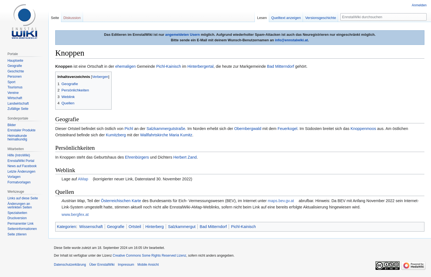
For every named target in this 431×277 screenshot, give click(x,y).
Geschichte (15, 71)
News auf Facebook (22, 166)
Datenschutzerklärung (70, 265)
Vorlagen (13, 177)
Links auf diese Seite (22, 198)
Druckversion (17, 218)
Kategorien (66, 226)
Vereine (13, 93)
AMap (83, 179)
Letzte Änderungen (21, 171)
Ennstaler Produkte (21, 130)
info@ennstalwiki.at (291, 40)
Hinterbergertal (200, 66)
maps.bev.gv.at (281, 201)
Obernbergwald (247, 128)
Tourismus (15, 87)
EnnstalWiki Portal (20, 161)
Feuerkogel (287, 128)
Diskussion (72, 18)
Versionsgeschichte (320, 18)
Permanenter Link (20, 224)
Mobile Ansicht (148, 265)
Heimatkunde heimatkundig (17, 138)
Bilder (11, 125)
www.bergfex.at (75, 214)
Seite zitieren (16, 234)
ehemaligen (125, 66)
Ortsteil (135, 226)
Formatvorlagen (19, 182)
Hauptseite (15, 61)
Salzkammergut (181, 226)
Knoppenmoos (363, 128)
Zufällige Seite (17, 109)
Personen (14, 76)
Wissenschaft (91, 226)
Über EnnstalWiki (102, 265)
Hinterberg (154, 226)
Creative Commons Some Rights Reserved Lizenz (149, 255)
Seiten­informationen (22, 229)
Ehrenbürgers (137, 157)
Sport (11, 82)
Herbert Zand (185, 157)
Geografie (115, 226)
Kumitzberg (116, 135)
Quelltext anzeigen (286, 18)
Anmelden (419, 5)
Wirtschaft (14, 98)
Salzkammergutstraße (166, 128)
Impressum (126, 265)
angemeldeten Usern (182, 34)
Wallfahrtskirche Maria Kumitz (166, 135)
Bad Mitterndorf (280, 66)
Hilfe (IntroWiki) (18, 155)
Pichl (129, 128)
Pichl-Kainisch (168, 66)
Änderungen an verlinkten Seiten (19, 206)
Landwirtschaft (18, 103)
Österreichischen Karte (121, 201)
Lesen (262, 18)
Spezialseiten (17, 213)
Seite (55, 18)
